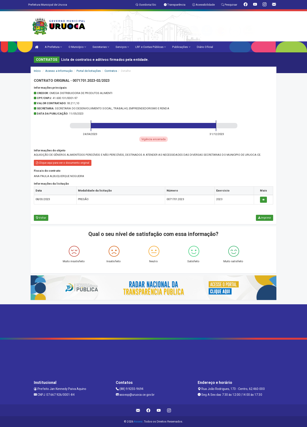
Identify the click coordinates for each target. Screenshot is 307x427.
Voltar (41, 217)
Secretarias (100, 47)
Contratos (111, 70)
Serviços (122, 47)
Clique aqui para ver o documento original (62, 162)
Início (37, 70)
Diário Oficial (205, 47)
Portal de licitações (89, 70)
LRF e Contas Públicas (150, 47)
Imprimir (264, 217)
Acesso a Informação (59, 70)
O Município (77, 47)
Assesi (138, 421)
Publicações (181, 47)
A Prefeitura (53, 47)
